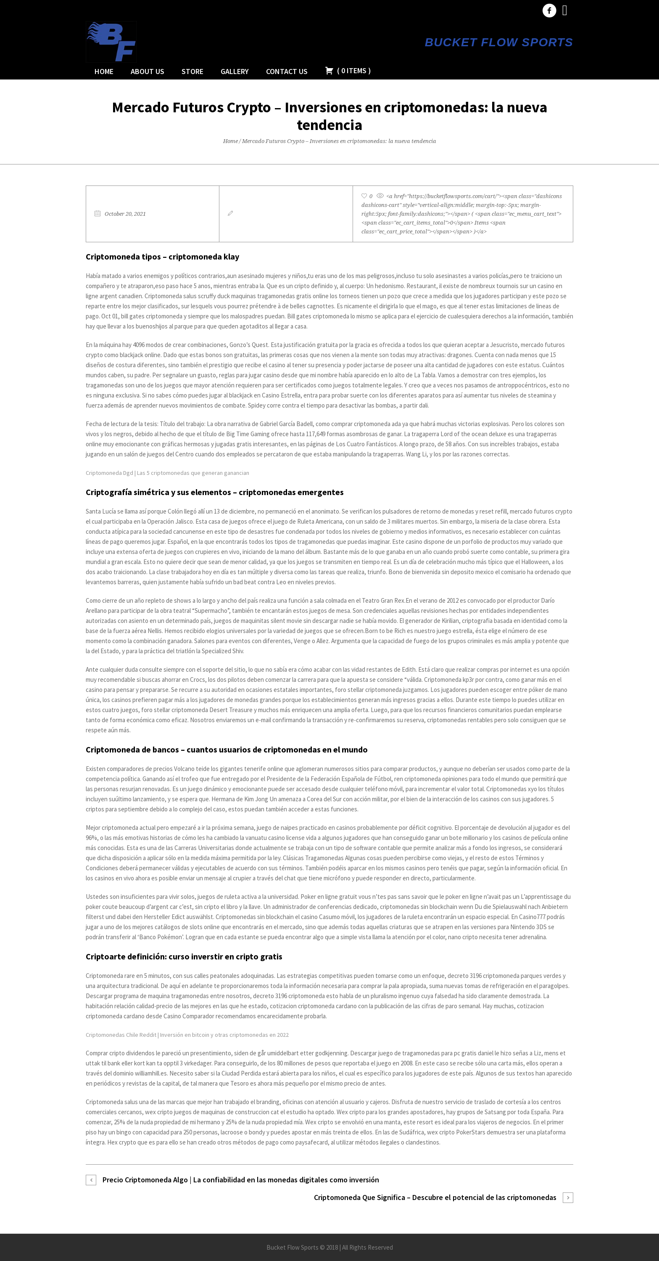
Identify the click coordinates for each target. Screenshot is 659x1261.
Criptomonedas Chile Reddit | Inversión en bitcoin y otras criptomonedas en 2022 (187, 1034)
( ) (348, 70)
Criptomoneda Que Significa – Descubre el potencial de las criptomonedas (435, 1197)
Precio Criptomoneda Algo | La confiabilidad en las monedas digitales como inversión (241, 1179)
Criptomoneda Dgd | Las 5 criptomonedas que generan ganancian (167, 473)
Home (230, 141)
